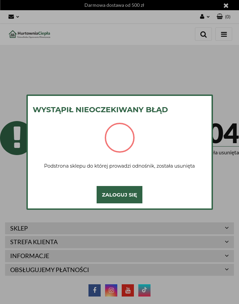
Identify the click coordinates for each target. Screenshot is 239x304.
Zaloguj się (119, 194)
